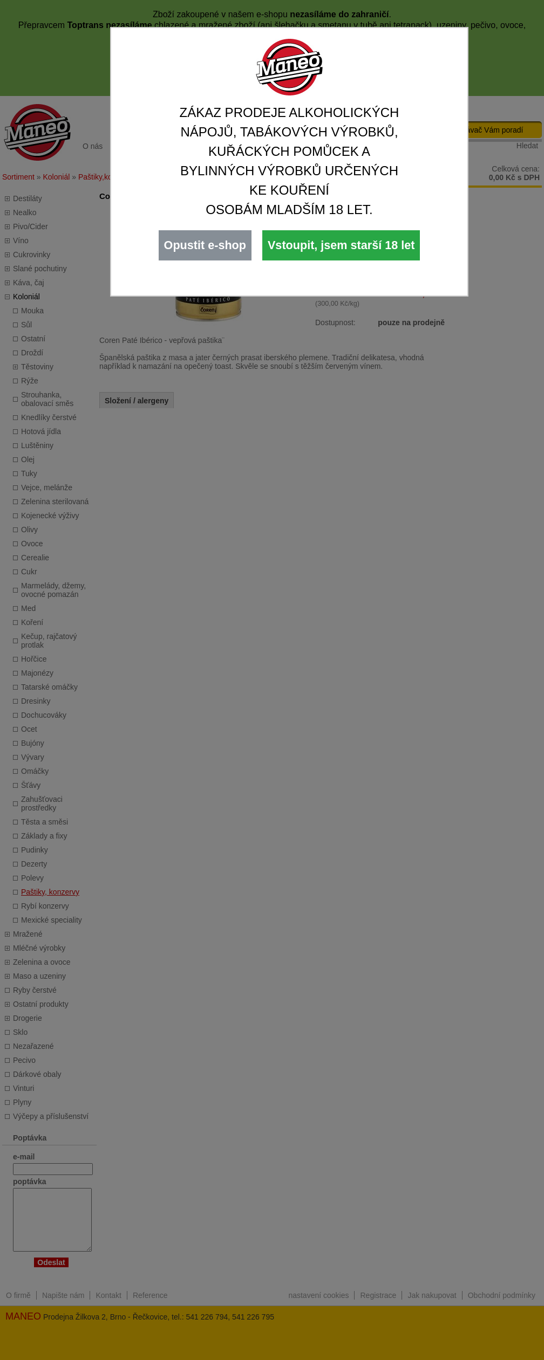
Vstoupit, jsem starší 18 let (341, 245)
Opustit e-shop (205, 245)
